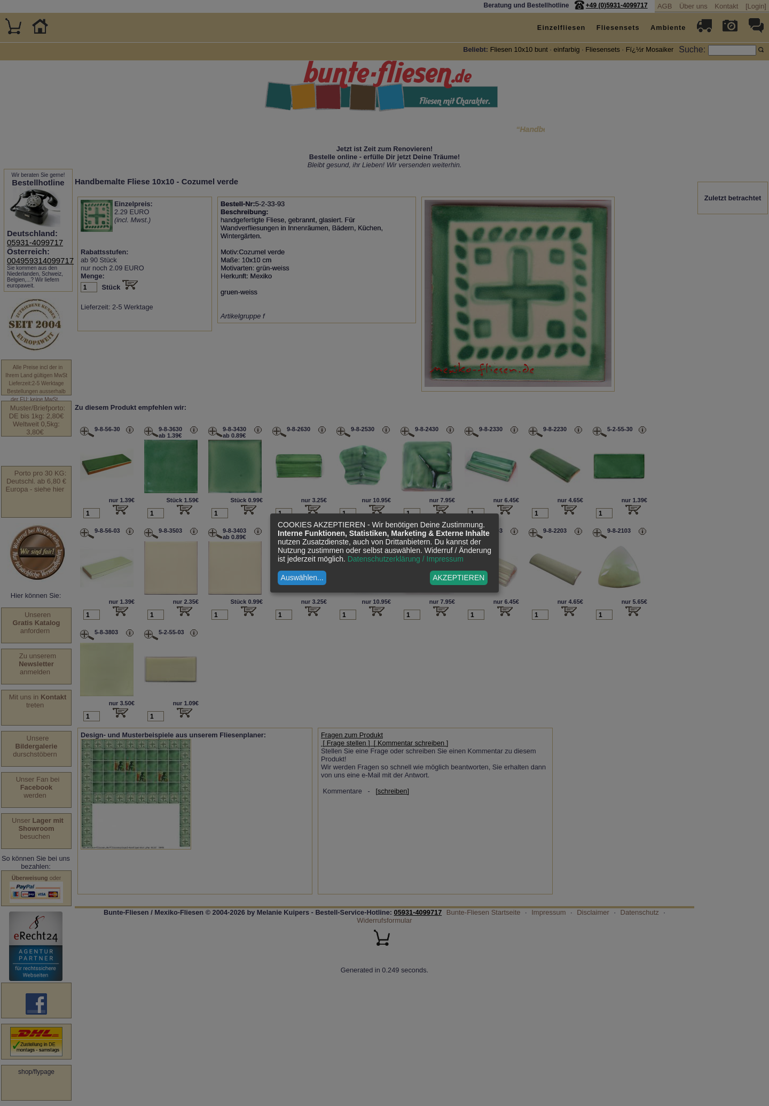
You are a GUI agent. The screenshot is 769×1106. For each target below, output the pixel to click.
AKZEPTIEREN (458, 577)
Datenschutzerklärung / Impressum (406, 559)
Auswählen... (302, 577)
